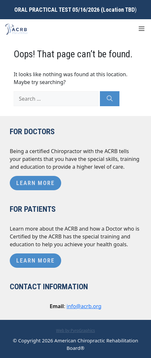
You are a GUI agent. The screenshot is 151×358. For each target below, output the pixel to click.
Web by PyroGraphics (75, 330)
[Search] (109, 98)
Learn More (35, 182)
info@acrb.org (84, 306)
